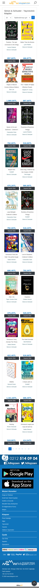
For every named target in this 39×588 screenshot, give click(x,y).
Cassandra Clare (11, 132)
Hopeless (27, 297)
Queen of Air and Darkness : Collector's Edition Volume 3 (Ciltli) (12, 129)
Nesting (11, 424)
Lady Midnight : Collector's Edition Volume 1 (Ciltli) (11, 214)
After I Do (11, 297)
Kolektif (12, 172)
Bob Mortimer (27, 342)
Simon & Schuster (12, 50)
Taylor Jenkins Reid (11, 299)
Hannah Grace (12, 384)
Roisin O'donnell (11, 426)
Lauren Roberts (11, 47)
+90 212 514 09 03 (7, 574)
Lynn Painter (27, 44)
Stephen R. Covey (27, 90)
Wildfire (11, 382)
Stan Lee (11, 89)
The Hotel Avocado (27, 339)
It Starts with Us (27, 382)
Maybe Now (11, 169)
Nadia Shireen (12, 259)
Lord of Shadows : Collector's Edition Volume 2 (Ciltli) (27, 257)
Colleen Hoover (27, 299)
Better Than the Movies (27, 42)
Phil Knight (27, 174)
